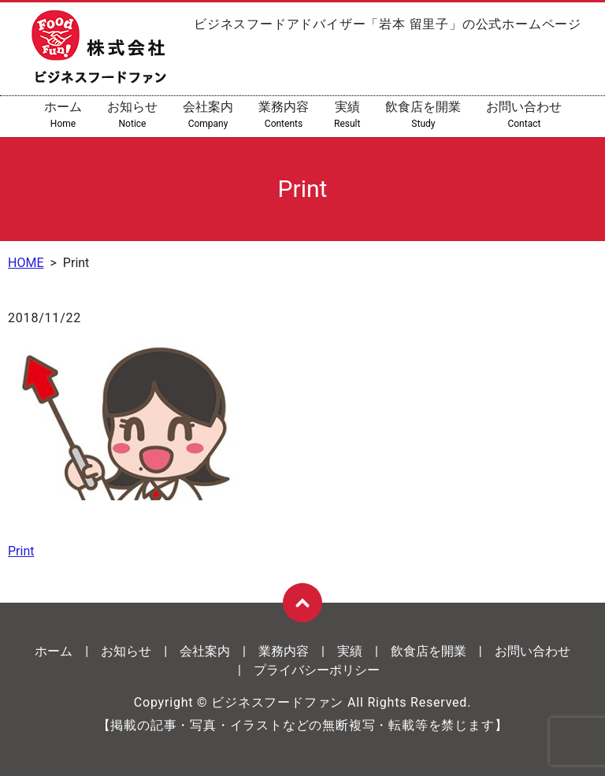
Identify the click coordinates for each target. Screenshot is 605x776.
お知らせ (132, 115)
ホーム (63, 115)
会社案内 (208, 115)
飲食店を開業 (423, 115)
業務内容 (283, 115)
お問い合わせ (524, 115)
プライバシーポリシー (317, 670)
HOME (25, 262)
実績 (347, 115)
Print (21, 551)
